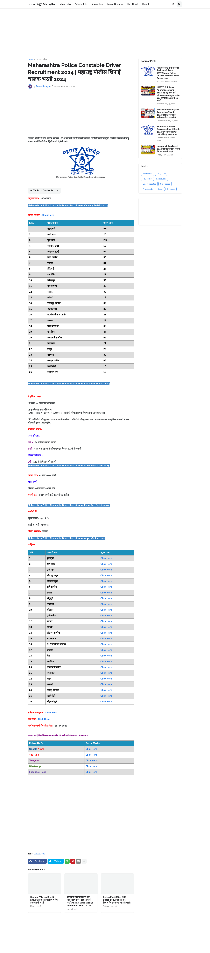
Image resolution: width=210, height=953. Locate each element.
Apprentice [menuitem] (97, 4)
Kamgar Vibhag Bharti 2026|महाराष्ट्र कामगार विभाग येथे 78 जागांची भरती (44, 900)
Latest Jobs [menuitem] (65, 4)
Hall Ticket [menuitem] (132, 4)
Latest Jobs (41, 59)
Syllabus (171, 189)
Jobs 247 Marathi (41, 4)
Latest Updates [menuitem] (115, 4)
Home (31, 59)
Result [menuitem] (145, 4)
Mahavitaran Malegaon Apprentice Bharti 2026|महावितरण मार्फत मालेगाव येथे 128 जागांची (168, 113)
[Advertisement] (105, 33)
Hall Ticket (147, 179)
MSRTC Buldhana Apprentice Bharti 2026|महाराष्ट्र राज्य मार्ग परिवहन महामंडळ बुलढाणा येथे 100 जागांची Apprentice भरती (168, 94)
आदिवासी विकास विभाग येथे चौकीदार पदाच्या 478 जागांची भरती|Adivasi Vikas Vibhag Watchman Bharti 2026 (80, 901)
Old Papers (165, 184)
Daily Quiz (161, 174)
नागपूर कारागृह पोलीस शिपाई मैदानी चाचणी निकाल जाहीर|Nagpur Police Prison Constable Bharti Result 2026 (168, 73)
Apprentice (148, 174)
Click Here (48, 215)
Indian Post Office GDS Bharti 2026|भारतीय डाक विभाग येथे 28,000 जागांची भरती (117, 900)
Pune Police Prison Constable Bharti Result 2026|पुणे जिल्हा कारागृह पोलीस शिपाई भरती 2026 (168, 130)
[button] (173, 4)
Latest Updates (149, 184)
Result (160, 189)
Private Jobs (148, 189)
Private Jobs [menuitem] (81, 4)
